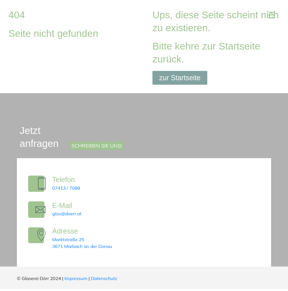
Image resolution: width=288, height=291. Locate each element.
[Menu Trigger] (271, 15)
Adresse (66, 233)
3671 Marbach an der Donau (83, 248)
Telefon (64, 179)
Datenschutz (104, 280)
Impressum (75, 280)
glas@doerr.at (67, 215)
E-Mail (63, 206)
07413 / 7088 (67, 188)
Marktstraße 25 (69, 241)
